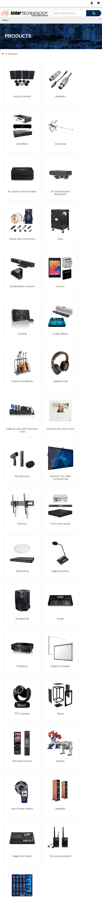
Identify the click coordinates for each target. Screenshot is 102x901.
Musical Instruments (21, 800)
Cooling (50, 210)
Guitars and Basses (19, 251)
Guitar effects (82, 210)
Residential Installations (23, 809)
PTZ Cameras (82, 413)
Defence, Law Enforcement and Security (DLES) (37, 792)
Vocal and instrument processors (50, 535)
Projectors (18, 413)
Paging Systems (19, 372)
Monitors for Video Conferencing (82, 293)
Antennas (18, 129)
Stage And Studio (82, 494)
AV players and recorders (50, 131)
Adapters (50, 89)
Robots (82, 453)
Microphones (50, 291)
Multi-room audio (50, 332)
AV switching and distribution (82, 131)
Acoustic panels (19, 89)
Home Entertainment (22, 817)
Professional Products (22, 796)
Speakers (51, 494)
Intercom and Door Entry (19, 293)
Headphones (50, 251)
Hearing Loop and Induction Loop (82, 252)
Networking (82, 332)
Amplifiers (82, 89)
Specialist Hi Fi (18, 813)
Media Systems (18, 788)
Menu (5, 20)
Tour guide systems (19, 534)
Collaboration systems (82, 171)
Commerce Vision (20, 880)
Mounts (18, 332)
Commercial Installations (24, 804)
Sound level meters (19, 494)
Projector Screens (50, 413)
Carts (50, 170)
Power (82, 372)
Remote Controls (50, 453)
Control (19, 210)
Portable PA (50, 372)
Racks (19, 453)
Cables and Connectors (18, 171)
